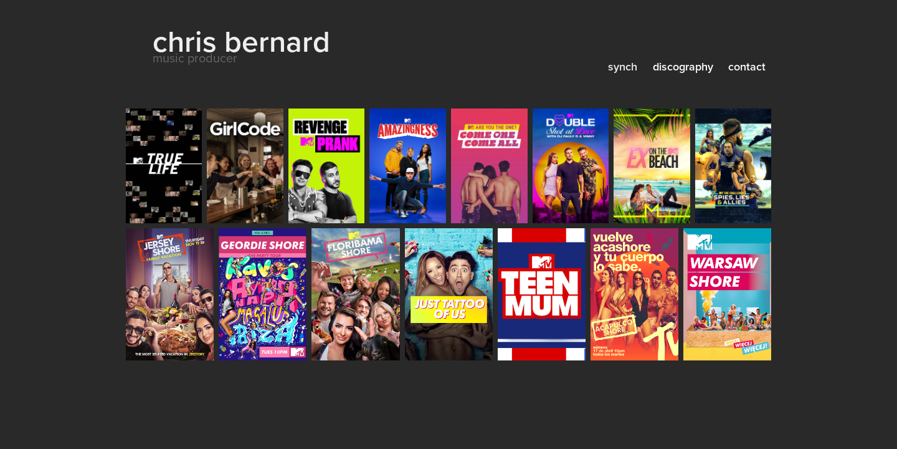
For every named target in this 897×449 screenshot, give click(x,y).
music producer (195, 58)
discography (683, 66)
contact (747, 66)
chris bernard (241, 40)
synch (622, 66)
